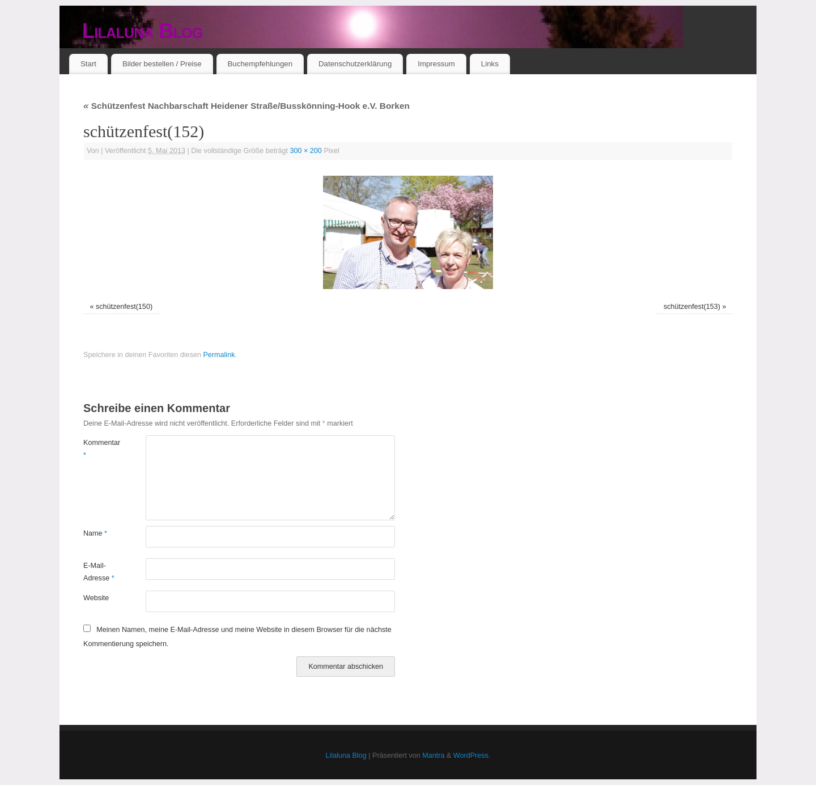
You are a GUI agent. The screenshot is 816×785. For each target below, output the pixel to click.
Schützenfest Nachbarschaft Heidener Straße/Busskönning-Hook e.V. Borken (246, 106)
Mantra (433, 755)
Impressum (436, 64)
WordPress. (472, 755)
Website (96, 598)
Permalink (219, 355)
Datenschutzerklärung (355, 64)
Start (88, 64)
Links (490, 64)
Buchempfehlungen (259, 64)
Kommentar (98, 449)
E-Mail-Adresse (98, 572)
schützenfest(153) (692, 307)
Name (95, 533)
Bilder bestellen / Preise (162, 64)
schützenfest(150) (124, 307)
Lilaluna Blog (142, 31)
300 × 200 (306, 151)
